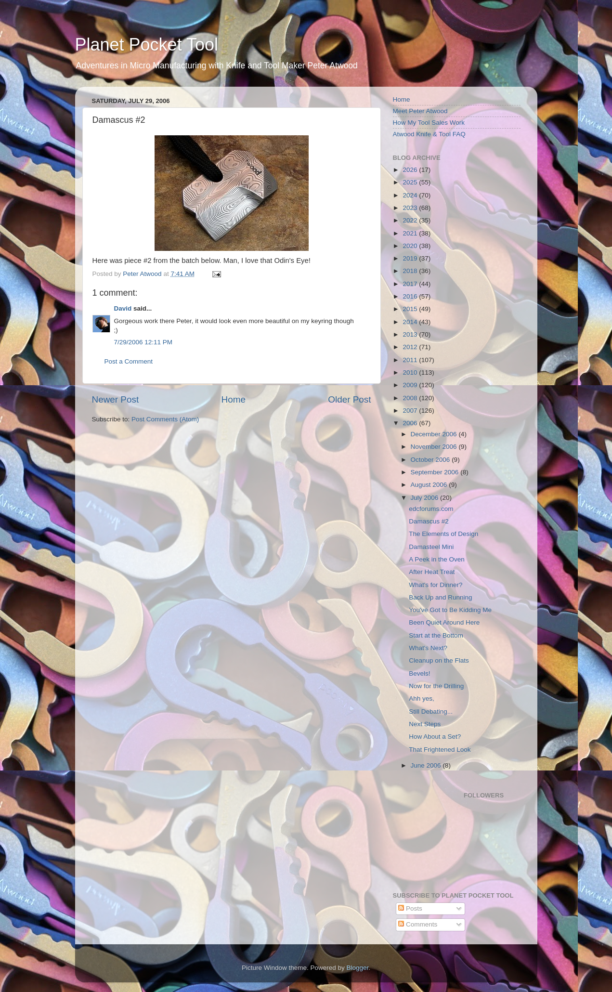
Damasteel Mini (431, 546)
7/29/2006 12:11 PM (143, 342)
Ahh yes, (421, 698)
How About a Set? (435, 736)
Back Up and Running (440, 597)
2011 (411, 360)
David (123, 308)
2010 (411, 372)
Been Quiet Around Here (444, 622)
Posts (410, 908)
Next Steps (425, 724)
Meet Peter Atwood (420, 111)
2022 (411, 220)
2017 (411, 283)
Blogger (358, 967)
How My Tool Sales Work (429, 122)
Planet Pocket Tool (147, 44)
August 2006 (430, 484)
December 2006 (435, 434)
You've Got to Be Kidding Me (450, 609)
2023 (411, 207)
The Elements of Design (443, 533)
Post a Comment (128, 361)
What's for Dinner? (435, 584)
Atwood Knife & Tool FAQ (429, 134)
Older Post (349, 399)
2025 (411, 182)
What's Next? (428, 648)
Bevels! (419, 673)
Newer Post (115, 399)
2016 (411, 296)
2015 (411, 309)
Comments (417, 924)
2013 (411, 334)
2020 (411, 245)
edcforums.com (431, 508)
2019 (411, 258)
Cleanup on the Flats (439, 660)
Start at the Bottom (436, 635)
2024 (411, 195)
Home (233, 399)
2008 (411, 398)
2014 (411, 322)
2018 (411, 270)
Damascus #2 (429, 521)
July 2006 (426, 497)
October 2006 (431, 459)
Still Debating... (431, 711)
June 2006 (427, 765)
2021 (411, 233)
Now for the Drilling (436, 686)
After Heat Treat (432, 571)
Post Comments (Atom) (165, 419)
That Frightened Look (439, 749)
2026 (411, 169)
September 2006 (436, 472)
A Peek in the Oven (437, 559)
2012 (411, 347)
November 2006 (435, 446)
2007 (411, 410)
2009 (411, 385)
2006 (411, 423)
